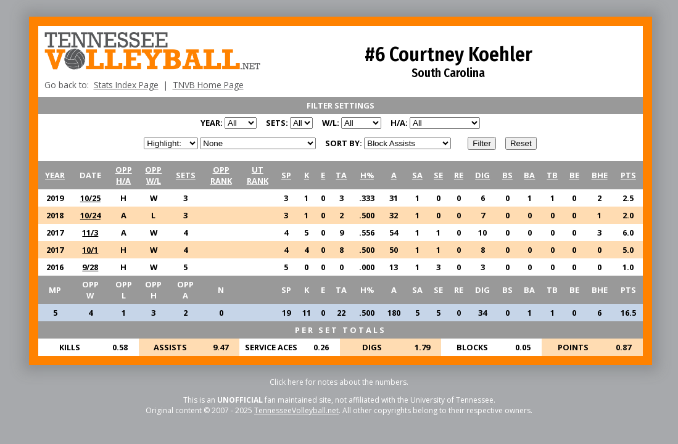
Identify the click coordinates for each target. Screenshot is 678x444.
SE (438, 175)
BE (574, 175)
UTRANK (257, 175)
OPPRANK (221, 175)
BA (529, 175)
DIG (482, 175)
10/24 (90, 215)
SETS (186, 175)
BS (507, 175)
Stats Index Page (126, 85)
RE (458, 175)
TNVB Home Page (208, 85)
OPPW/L (153, 175)
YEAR (55, 175)
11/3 (90, 232)
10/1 (90, 249)
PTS (628, 175)
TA (341, 175)
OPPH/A (123, 175)
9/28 (90, 267)
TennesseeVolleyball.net (296, 410)
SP (286, 175)
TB (552, 175)
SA (417, 175)
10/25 (90, 198)
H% (367, 175)
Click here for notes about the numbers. (339, 382)
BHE (600, 175)
